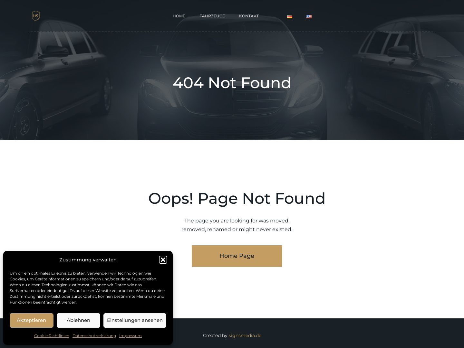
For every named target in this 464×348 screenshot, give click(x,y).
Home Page (236, 255)
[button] (163, 260)
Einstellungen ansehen (135, 320)
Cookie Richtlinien (51, 335)
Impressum (130, 335)
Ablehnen (78, 320)
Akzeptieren (31, 320)
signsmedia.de (245, 335)
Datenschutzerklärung (94, 335)
